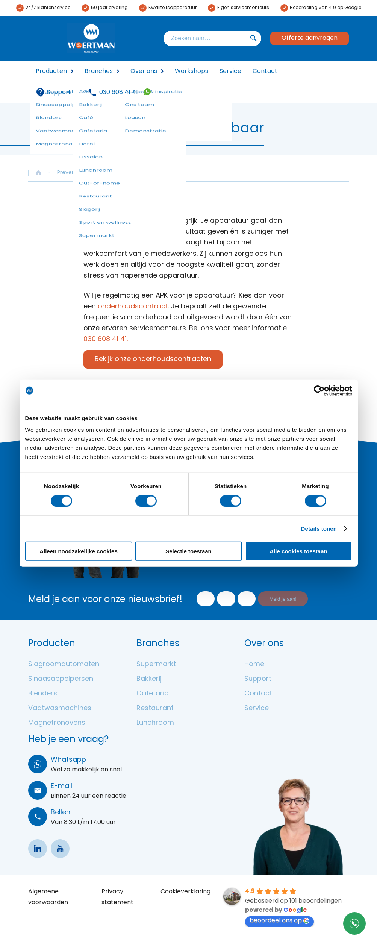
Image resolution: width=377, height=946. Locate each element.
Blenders (42, 693)
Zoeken (253, 38)
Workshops (191, 71)
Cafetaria (152, 693)
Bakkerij (149, 679)
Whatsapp (68, 760)
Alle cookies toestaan (298, 551)
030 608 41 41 (118, 93)
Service (230, 71)
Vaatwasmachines (59, 708)
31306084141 (147, 91)
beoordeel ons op (279, 921)
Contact (265, 71)
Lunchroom (155, 723)
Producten (51, 71)
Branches (99, 71)
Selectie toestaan (188, 551)
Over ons (143, 71)
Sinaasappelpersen (60, 679)
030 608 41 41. (105, 339)
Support (53, 92)
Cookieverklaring (185, 892)
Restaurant (155, 708)
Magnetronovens (56, 723)
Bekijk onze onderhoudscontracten (153, 359)
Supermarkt (156, 664)
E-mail (61, 786)
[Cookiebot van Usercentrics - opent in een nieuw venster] (319, 390)
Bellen (60, 812)
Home (254, 664)
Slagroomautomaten (63, 664)
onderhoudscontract (133, 306)
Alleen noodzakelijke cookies (78, 551)
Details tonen (319, 528)
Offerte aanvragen (310, 38)
